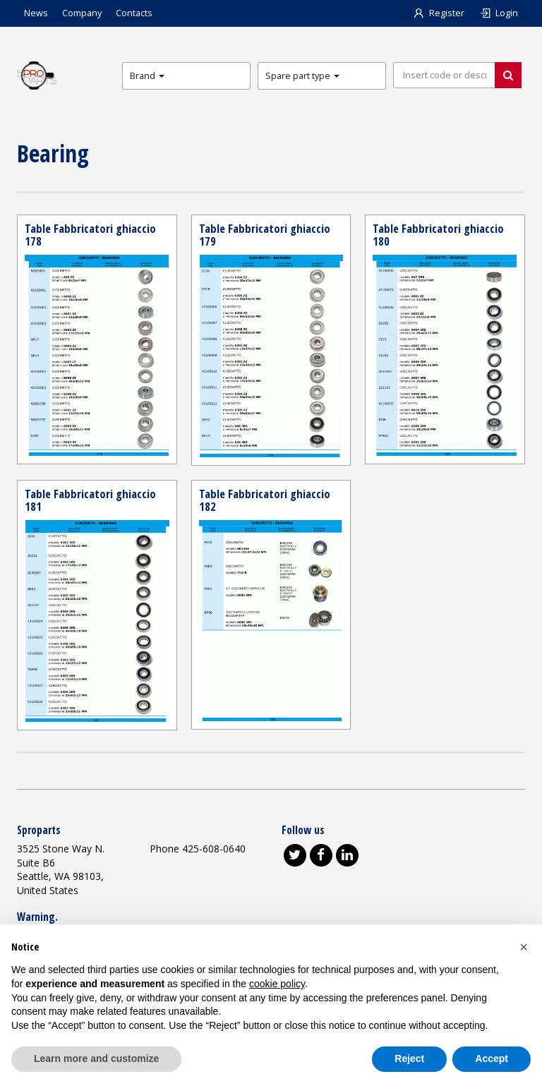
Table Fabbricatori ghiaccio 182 (265, 499)
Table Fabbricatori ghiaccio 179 (265, 234)
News (36, 13)
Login (498, 13)
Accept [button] (491, 1058)
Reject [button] (409, 1058)
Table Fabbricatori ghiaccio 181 (91, 499)
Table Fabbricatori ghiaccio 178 (91, 234)
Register (438, 13)
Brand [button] (147, 76)
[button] (523, 947)
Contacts (134, 13)
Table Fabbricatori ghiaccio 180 (439, 234)
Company (82, 13)
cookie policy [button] (277, 983)
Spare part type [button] (302, 76)
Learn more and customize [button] (96, 1058)
